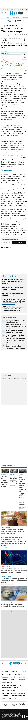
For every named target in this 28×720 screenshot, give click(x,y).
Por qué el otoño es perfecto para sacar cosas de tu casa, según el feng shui (13, 281)
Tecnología (18, 688)
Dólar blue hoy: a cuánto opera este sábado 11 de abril (12, 288)
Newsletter (23, 663)
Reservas (12, 9)
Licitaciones (13, 698)
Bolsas (10, 378)
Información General (8, 685)
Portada (4, 669)
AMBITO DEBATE (22, 705)
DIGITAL (6, 704)
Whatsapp (21, 663)
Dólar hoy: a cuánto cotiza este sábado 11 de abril (12, 294)
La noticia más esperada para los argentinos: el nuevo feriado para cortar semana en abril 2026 (13, 301)
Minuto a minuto (6, 566)
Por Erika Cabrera (5, 547)
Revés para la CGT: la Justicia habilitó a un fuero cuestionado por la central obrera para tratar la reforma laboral (16, 324)
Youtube (17, 663)
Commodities (17, 378)
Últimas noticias (15, 669)
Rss (2, 690)
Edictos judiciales (18, 696)
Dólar (7, 17)
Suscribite (19, 242)
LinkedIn (13, 663)
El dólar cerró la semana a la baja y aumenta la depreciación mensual (13, 605)
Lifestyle (22, 677)
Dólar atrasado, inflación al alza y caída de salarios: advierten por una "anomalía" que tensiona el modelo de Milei (16, 338)
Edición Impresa (6, 682)
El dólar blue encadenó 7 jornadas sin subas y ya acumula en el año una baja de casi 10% (14, 581)
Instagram (9, 663)
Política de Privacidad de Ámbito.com (13, 693)
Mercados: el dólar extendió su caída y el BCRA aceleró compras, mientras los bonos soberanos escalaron (14, 571)
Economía (16, 17)
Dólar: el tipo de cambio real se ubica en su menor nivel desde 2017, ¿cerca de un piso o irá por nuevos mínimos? (22, 492)
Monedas (3, 378)
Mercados (18, 674)
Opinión (13, 677)
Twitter (2, 663)
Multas (3, 698)
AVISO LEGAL (5, 696)
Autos (21, 685)
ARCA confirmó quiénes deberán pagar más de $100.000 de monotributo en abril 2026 (13, 308)
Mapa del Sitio (11, 690)
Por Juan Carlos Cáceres (23, 508)
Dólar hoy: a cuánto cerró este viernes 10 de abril (14, 331)
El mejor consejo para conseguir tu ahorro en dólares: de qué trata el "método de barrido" (13, 531)
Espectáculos (6, 688)
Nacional (4, 680)
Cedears (24, 378)
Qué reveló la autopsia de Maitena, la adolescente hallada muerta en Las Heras (15, 346)
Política (23, 672)
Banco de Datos (6, 674)
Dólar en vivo (20, 9)
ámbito (3, 21)
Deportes (22, 680)
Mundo (13, 680)
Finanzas (14, 672)
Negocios (4, 677)
